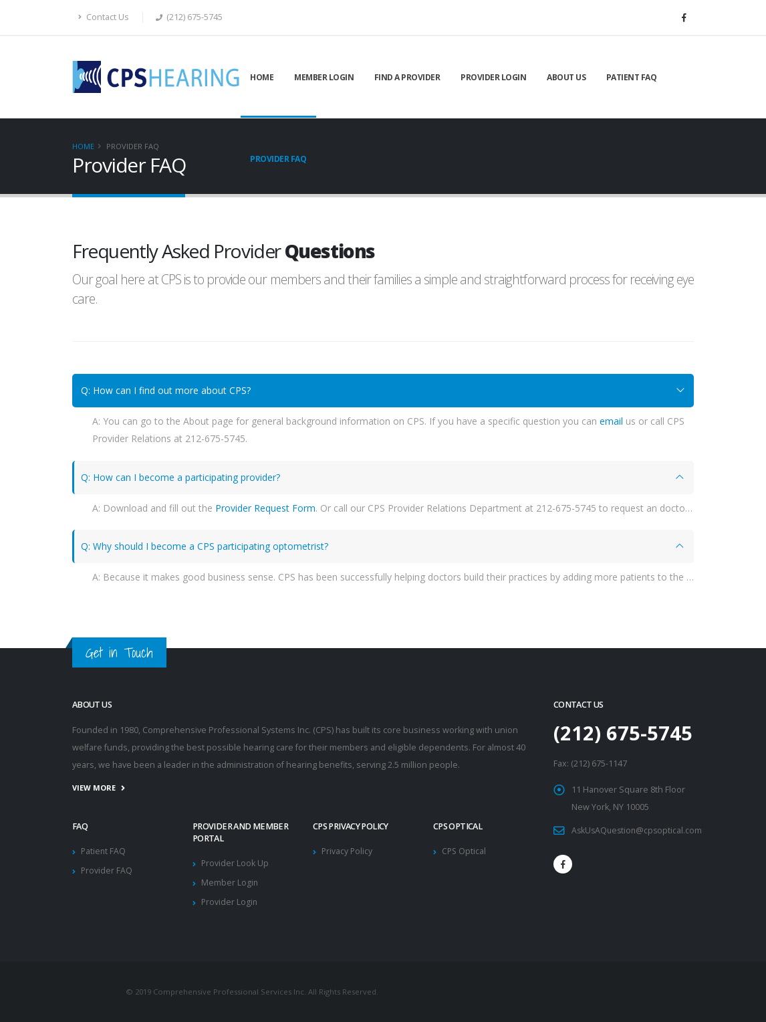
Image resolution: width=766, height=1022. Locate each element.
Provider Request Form (265, 508)
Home (261, 77)
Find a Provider (407, 77)
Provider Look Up (235, 863)
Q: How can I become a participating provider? (180, 477)
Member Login (324, 77)
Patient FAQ (631, 77)
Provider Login (493, 77)
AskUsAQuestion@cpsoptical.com (638, 830)
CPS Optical (464, 851)
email (611, 421)
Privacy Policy (348, 851)
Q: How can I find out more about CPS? (166, 390)
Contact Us (103, 17)
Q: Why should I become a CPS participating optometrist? (204, 546)
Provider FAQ (278, 159)
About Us (566, 77)
